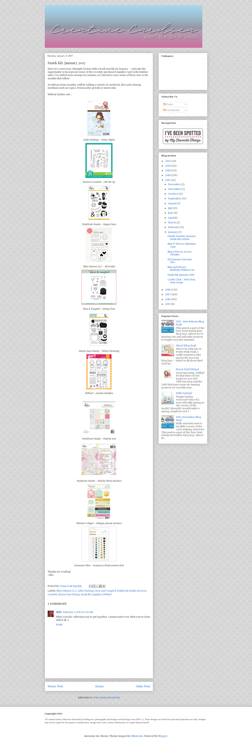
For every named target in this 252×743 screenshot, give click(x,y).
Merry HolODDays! (187, 369)
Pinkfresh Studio (126, 590)
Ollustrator (137, 736)
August (172, 203)
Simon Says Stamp (69, 594)
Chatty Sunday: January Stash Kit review (181, 238)
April (171, 217)
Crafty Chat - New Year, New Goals (181, 281)
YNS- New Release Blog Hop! (190, 323)
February (174, 227)
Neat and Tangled (105, 590)
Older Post (143, 686)
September (175, 198)
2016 (168, 289)
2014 (168, 299)
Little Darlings (86, 590)
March (172, 222)
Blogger (162, 736)
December (174, 184)
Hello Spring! (184, 393)
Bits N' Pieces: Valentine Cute (181, 245)
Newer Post (55, 686)
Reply (59, 624)
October (173, 193)
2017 (168, 180)
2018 (168, 175)
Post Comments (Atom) (106, 697)
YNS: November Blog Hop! (188, 419)
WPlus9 (107, 594)
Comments (171, 110)
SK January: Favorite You (179, 261)
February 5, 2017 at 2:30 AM (78, 612)
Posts (168, 104)
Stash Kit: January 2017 (180, 274)
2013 (168, 304)
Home (99, 686)
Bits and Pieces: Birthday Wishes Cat (180, 269)
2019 (168, 170)
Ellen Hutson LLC (66, 590)
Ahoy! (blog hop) (186, 345)
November (174, 189)
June (171, 212)
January (173, 232)
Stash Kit (86, 594)
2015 (168, 294)
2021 (168, 161)
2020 (168, 165)
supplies (97, 594)
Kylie (59, 612)
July (170, 208)
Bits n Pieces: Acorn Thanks (179, 253)
